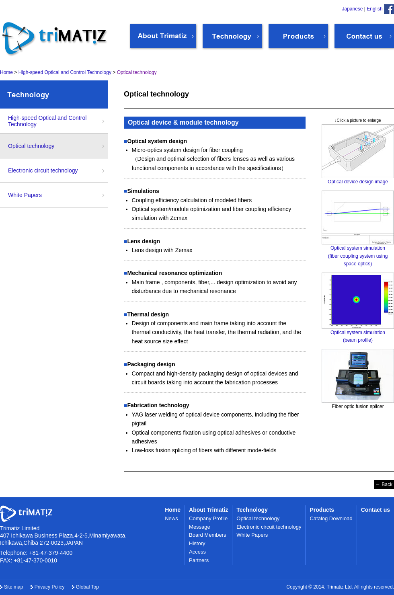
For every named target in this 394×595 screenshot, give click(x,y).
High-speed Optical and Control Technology (47, 121)
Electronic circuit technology (43, 170)
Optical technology (31, 146)
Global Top (87, 587)
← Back (384, 484)
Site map (13, 587)
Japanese (352, 9)
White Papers (25, 195)
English (374, 9)
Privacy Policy (50, 587)
